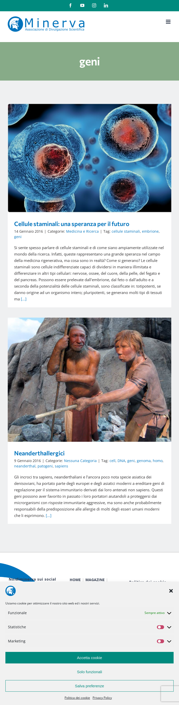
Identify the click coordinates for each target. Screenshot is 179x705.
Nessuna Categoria (80, 460)
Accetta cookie (89, 657)
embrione (150, 231)
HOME (75, 579)
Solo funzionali (89, 672)
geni (18, 236)
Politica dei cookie (77, 698)
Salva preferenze (89, 686)
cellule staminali (126, 231)
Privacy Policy (102, 698)
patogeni (45, 466)
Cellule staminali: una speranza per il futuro (71, 223)
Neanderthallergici (39, 453)
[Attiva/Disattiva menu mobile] (168, 21)
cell (112, 460)
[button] (171, 590)
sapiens (61, 466)
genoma (144, 460)
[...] (23, 298)
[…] (48, 515)
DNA (121, 460)
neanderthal (24, 466)
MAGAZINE (95, 579)
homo (158, 460)
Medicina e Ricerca (82, 231)
